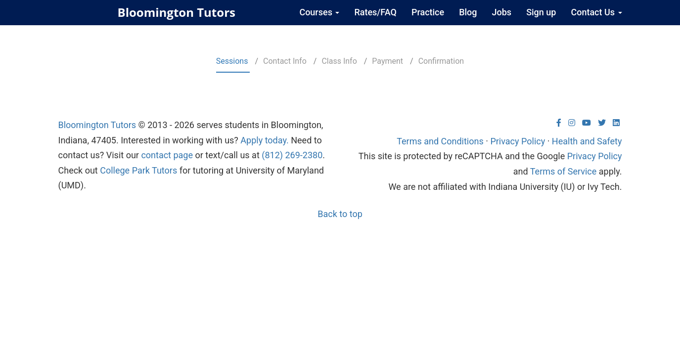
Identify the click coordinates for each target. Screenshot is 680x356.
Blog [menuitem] (468, 12)
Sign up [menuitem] (541, 12)
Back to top (340, 214)
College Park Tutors (138, 170)
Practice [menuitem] (427, 12)
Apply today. (264, 140)
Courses (319, 12)
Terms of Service (563, 171)
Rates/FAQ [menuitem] (375, 12)
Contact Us (596, 12)
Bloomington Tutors (176, 12)
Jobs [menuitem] (502, 12)
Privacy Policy (517, 141)
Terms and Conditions (440, 141)
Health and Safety (587, 141)
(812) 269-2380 (292, 155)
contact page (167, 155)
